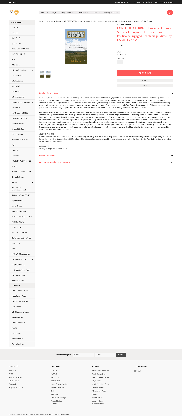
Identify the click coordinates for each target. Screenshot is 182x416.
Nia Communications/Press (21, 238)
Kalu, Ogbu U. (17, 333)
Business (15, 27)
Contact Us (96, 12)
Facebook (135, 371)
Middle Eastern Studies (20, 49)
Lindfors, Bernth (17, 317)
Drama (14, 145)
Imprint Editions (17, 200)
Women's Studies (18, 281)
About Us (44, 12)
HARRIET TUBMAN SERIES (21, 172)
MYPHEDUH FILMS (18, 54)
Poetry (14, 248)
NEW (13, 59)
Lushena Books (17, 339)
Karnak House (17, 206)
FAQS (54, 12)
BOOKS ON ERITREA (19, 118)
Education (15, 155)
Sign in (157, 2)
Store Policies (83, 12)
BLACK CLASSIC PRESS (20, 113)
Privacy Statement (67, 12)
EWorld (14, 328)
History (14, 182)
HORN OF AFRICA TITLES (21, 195)
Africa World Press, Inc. (20, 290)
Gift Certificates (147, 2)
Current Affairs (17, 134)
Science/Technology (19, 70)
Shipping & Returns (111, 12)
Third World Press (18, 275)
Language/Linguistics (19, 211)
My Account (136, 2)
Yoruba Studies (17, 75)
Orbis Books (16, 65)
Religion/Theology (18, 264)
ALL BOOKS (16, 86)
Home (41, 21)
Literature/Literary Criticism (22, 216)
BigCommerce (65, 414)
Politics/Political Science (21, 254)
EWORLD (15, 33)
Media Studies (17, 227)
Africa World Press (18, 323)
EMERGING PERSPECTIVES (21, 161)
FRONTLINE (16, 38)
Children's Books (18, 123)
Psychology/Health (19, 259)
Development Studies (20, 139)
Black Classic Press (19, 296)
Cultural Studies (18, 129)
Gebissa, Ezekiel (124, 25)
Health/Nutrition (18, 177)
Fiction (14, 166)
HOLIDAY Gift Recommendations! (19, 189)
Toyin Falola (16, 307)
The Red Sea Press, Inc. (20, 301)
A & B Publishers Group (20, 312)
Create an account (167, 2)
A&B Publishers (17, 81)
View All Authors (18, 344)
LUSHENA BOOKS (18, 222)
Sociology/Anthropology (21, 270)
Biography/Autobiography (21, 102)
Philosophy (16, 243)
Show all (54, 404)
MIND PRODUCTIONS (19, 232)
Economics (15, 150)
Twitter (139, 371)
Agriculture (16, 91)
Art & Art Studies (18, 97)
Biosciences (16, 107)
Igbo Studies (16, 43)
